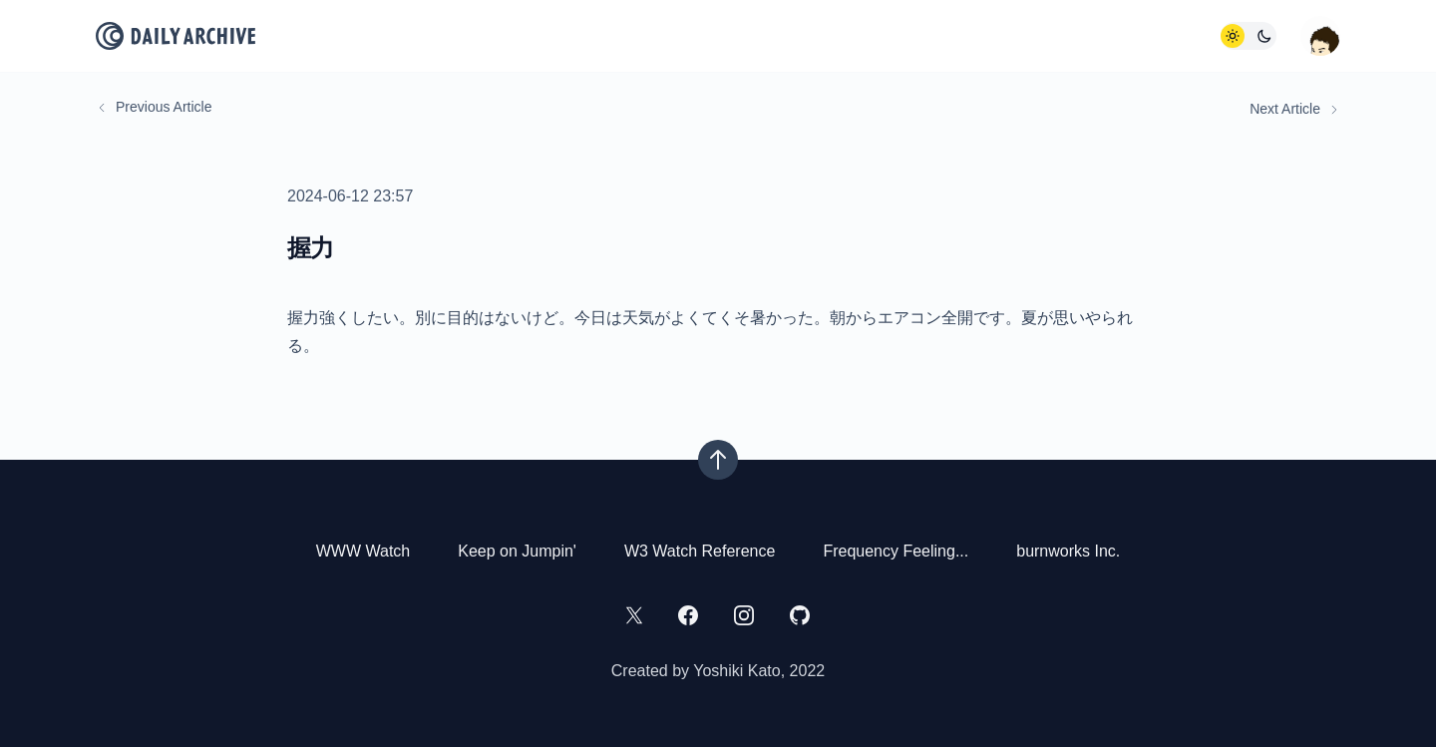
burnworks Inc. (1068, 551)
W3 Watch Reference (699, 551)
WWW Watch (363, 551)
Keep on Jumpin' (517, 551)
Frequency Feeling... (895, 551)
